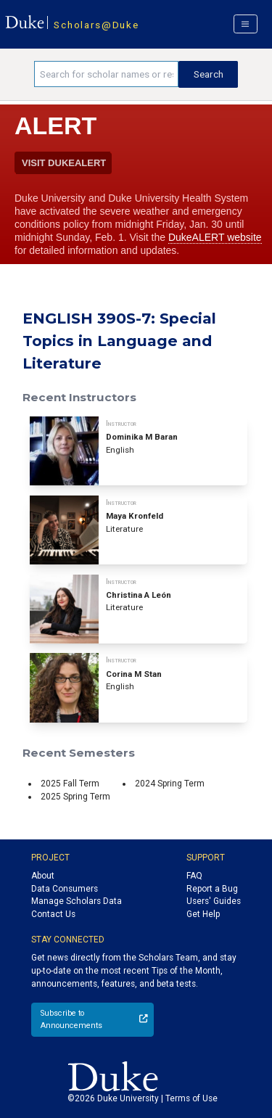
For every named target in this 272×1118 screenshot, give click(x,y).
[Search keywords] (106, 74)
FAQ (194, 876)
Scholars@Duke (96, 24)
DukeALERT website (215, 237)
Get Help (203, 914)
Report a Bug (212, 889)
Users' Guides (213, 901)
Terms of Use (191, 1098)
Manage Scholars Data (76, 901)
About (42, 876)
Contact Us (53, 914)
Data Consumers (64, 889)
